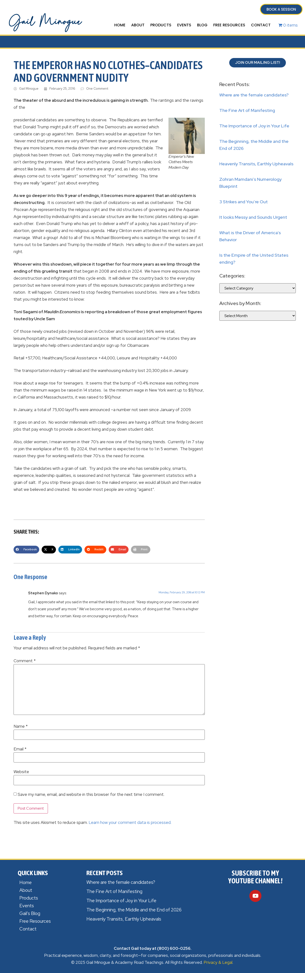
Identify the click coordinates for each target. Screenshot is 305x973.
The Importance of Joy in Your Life (254, 126)
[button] (26, 549)
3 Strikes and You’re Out (243, 201)
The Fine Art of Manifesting (247, 110)
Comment (25, 661)
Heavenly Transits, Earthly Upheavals (256, 164)
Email (20, 749)
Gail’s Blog (29, 913)
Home (119, 25)
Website (21, 772)
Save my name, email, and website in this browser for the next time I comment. (91, 794)
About (138, 25)
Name (21, 726)
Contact (261, 25)
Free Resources (229, 25)
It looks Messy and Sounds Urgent (253, 217)
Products (160, 25)
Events (184, 25)
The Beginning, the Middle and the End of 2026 (134, 910)
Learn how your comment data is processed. (130, 822)
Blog (202, 25)
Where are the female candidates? (254, 95)
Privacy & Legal (218, 962)
